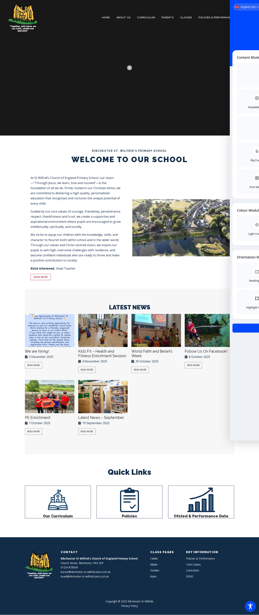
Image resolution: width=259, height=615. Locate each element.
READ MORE (41, 277)
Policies (129, 516)
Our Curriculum (58, 516)
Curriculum (146, 17)
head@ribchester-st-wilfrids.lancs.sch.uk (85, 576)
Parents (168, 17)
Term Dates (193, 564)
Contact (246, 17)
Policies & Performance (215, 17)
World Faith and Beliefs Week (151, 353)
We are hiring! (37, 351)
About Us (123, 17)
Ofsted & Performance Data (201, 516)
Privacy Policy (129, 606)
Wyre (153, 576)
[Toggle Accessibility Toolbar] (250, 606)
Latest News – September (101, 417)
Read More (33, 365)
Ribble (154, 564)
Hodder (154, 570)
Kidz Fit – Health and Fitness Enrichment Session (102, 353)
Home (106, 17)
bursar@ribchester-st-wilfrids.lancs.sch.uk (85, 572)
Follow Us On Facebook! (206, 351)
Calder (154, 558)
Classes (186, 17)
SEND (189, 576)
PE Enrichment (37, 417)
